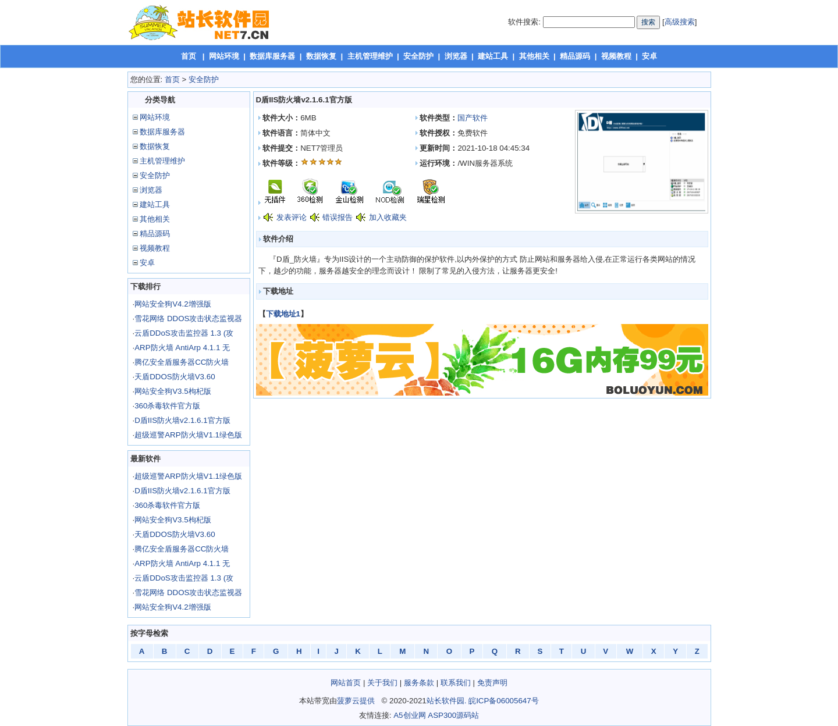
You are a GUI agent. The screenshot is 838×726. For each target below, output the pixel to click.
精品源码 (575, 56)
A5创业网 (409, 715)
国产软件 (472, 117)
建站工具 (493, 56)
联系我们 (456, 682)
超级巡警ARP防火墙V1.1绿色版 (188, 434)
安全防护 (418, 56)
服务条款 (419, 682)
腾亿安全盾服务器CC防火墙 (181, 362)
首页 (188, 56)
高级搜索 (680, 21)
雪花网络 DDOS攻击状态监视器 (188, 318)
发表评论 (291, 217)
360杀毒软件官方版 (167, 405)
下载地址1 (283, 313)
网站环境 (224, 56)
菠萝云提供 (356, 700)
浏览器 (456, 56)
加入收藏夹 (388, 217)
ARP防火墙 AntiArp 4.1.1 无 (182, 347)
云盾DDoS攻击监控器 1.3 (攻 (183, 333)
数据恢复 (321, 56)
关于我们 (382, 682)
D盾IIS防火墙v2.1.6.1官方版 (182, 420)
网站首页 (346, 682)
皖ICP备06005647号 (503, 700)
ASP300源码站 (453, 715)
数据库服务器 (272, 56)
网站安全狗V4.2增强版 (172, 304)
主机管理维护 (370, 56)
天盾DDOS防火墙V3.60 (174, 376)
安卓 (649, 56)
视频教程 (616, 56)
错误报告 (337, 217)
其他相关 (534, 56)
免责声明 (492, 682)
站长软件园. (447, 700)
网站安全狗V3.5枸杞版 (172, 391)
